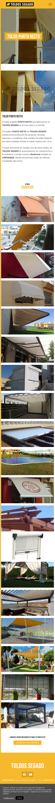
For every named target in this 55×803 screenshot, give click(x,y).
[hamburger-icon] (50, 4)
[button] (2, 91)
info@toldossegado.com (29, 784)
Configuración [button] (8, 798)
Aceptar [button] (19, 798)
